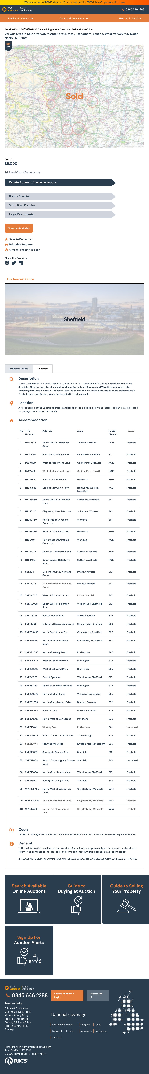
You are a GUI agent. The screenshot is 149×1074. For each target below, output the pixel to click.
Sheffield (56, 1037)
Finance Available (19, 228)
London (70, 1031)
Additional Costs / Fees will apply (22, 172)
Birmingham (58, 1024)
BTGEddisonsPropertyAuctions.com (106, 2)
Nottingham (101, 1031)
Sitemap (9, 1029)
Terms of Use (21, 1053)
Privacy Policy (38, 1053)
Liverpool (57, 1031)
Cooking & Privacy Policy (18, 1011)
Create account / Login (64, 995)
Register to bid (96, 995)
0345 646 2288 (132, 9)
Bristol (69, 1024)
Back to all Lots (74, 18)
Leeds (98, 1024)
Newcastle (86, 1031)
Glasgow (85, 1024)
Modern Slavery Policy (16, 1015)
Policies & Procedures (16, 1008)
